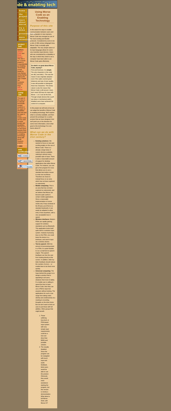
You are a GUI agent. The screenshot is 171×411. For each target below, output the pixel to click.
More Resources (23, 38)
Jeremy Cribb (20, 52)
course (20, 89)
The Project (23, 15)
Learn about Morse (22, 22)
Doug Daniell (20, 56)
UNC (19, 87)
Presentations (23, 34)
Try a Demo (22, 29)
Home (22, 11)
